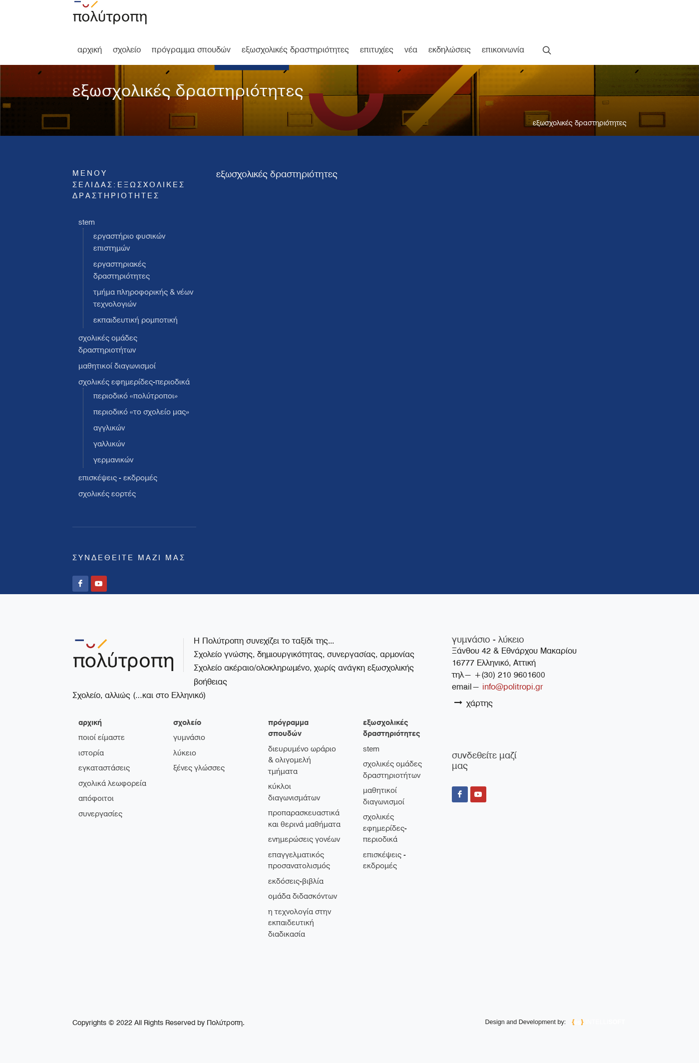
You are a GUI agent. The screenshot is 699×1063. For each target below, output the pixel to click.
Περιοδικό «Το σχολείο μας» (141, 411)
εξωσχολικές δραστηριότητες (580, 123)
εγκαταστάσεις (104, 767)
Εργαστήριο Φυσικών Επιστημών (129, 242)
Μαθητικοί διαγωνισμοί (117, 365)
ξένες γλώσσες (199, 767)
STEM (86, 222)
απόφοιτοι (96, 798)
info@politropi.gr (512, 687)
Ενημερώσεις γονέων (304, 839)
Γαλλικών (109, 443)
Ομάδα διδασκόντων (302, 896)
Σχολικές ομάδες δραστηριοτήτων (107, 344)
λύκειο (184, 752)
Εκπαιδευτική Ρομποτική (135, 320)
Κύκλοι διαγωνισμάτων (294, 792)
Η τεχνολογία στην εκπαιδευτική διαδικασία (299, 923)
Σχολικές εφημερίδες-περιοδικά (134, 381)
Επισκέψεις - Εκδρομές (117, 477)
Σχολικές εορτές (107, 493)
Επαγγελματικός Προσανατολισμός (299, 860)
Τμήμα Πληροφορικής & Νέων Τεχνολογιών (143, 298)
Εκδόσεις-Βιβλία (296, 881)
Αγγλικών (109, 427)
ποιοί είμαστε (101, 737)
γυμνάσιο (189, 737)
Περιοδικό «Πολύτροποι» (135, 395)
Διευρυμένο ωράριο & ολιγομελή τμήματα (302, 760)
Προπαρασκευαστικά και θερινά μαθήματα (304, 818)
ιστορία (91, 752)
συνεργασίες (100, 813)
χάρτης (473, 703)
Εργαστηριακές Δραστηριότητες (121, 270)
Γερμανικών (113, 459)
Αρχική (90, 722)
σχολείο (187, 722)
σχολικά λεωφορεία (112, 783)
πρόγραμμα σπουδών (288, 728)
